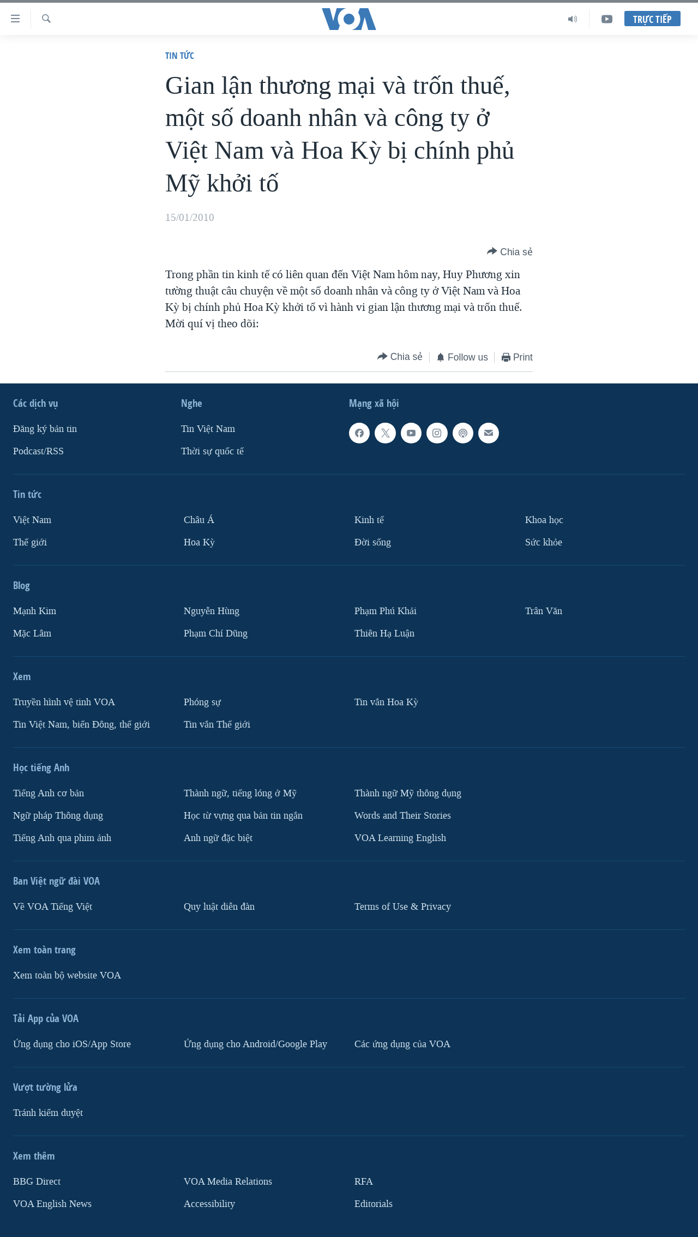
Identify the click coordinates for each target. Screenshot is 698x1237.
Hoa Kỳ (199, 542)
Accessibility (209, 1203)
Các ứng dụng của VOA (402, 1043)
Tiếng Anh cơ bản (48, 793)
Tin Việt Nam (208, 429)
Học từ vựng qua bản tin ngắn (243, 815)
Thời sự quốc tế (212, 451)
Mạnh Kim (34, 611)
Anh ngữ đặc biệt (218, 837)
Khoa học (544, 520)
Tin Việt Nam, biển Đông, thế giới (81, 724)
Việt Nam (32, 520)
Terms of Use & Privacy (402, 906)
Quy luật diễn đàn (219, 906)
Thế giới (30, 542)
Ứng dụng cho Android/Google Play (255, 1043)
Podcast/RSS (38, 451)
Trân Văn (543, 611)
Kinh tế (369, 520)
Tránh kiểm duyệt (48, 1112)
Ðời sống (372, 542)
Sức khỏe (543, 542)
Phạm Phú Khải (385, 611)
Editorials (373, 1203)
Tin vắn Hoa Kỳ (386, 702)
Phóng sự (202, 702)
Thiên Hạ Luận (384, 633)
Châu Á (199, 520)
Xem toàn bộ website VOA (67, 975)
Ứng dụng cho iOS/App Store (72, 1043)
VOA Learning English (400, 837)
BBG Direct (37, 1181)
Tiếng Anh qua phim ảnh (62, 837)
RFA (363, 1181)
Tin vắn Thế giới (217, 724)
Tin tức (179, 55)
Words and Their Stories (402, 815)
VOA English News (52, 1203)
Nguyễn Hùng (211, 611)
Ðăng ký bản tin (45, 429)
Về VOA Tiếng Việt (52, 906)
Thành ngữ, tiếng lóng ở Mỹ (240, 793)
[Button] (510, 252)
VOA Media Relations (228, 1181)
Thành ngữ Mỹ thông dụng (407, 793)
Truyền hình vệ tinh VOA (64, 702)
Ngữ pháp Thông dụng (58, 815)
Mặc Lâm (32, 633)
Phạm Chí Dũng (216, 633)
